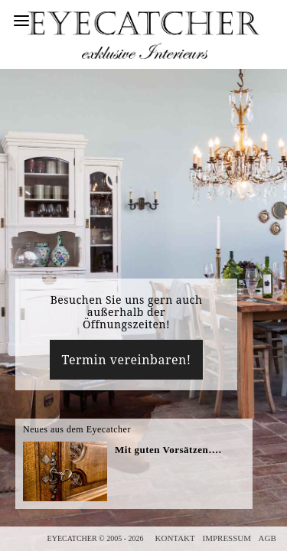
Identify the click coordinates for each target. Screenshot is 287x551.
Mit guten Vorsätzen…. (168, 449)
